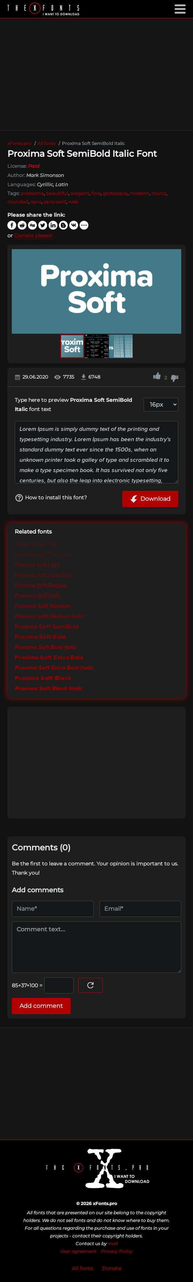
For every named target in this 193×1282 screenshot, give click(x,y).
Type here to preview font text (73, 404)
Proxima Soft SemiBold (46, 627)
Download (150, 499)
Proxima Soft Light (37, 565)
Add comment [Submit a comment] (41, 1005)
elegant (79, 193)
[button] (174, 291)
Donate (111, 1268)
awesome (32, 193)
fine (96, 193)
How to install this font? (51, 497)
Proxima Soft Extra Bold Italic (54, 668)
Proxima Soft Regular (41, 585)
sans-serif (54, 202)
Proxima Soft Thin (36, 544)
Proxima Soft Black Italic (49, 688)
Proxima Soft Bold (40, 637)
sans (36, 202)
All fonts (82, 1268)
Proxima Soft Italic (38, 596)
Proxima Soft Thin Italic (42, 554)
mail (113, 1243)
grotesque (115, 193)
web (73, 202)
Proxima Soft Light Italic (44, 575)
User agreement (78, 1251)
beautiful (57, 193)
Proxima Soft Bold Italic (46, 647)
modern (139, 193)
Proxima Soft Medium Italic (49, 616)
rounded (17, 202)
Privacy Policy (117, 1251)
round (158, 193)
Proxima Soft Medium (43, 606)
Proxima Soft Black (43, 678)
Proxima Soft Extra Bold (49, 658)
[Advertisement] (96, 74)
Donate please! (33, 235)
